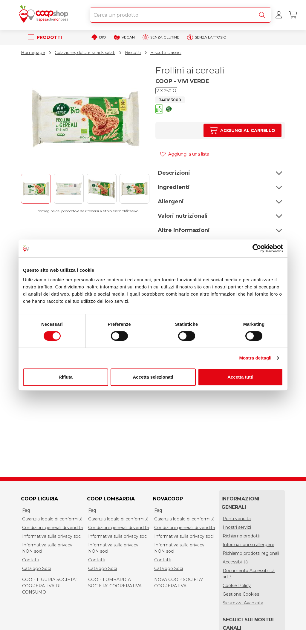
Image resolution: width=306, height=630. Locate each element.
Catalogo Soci (36, 568)
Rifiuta (66, 376)
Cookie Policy (237, 585)
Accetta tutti (240, 376)
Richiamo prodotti (241, 536)
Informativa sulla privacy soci (52, 536)
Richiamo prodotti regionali (251, 553)
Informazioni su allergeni (248, 544)
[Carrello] (293, 14)
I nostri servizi (237, 527)
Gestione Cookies (241, 594)
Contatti (30, 560)
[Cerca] (263, 15)
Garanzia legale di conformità (52, 519)
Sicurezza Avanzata (243, 603)
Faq (26, 510)
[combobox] (180, 14)
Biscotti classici (165, 52)
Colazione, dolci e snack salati (85, 52)
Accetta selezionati (153, 376)
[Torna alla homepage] (45, 15)
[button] (159, 110)
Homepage (33, 52)
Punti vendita (237, 518)
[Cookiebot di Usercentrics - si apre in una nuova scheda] (257, 248)
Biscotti (133, 52)
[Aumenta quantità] (242, 130)
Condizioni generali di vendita (52, 527)
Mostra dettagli (255, 357)
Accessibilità (235, 562)
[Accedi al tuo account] (278, 14)
